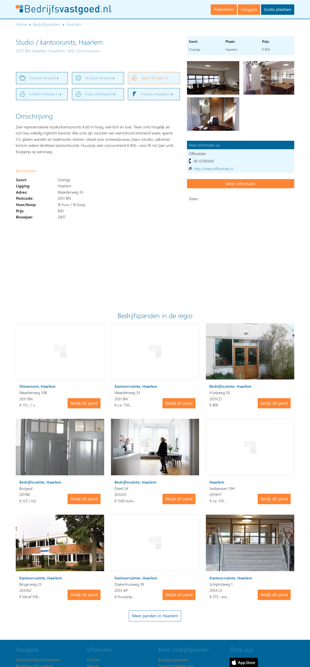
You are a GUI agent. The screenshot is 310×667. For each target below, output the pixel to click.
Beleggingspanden (173, 659)
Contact (93, 659)
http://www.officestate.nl (213, 168)
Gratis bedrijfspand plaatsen (38, 659)
